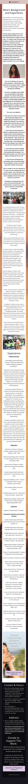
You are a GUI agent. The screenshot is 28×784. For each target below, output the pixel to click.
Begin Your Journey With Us (14, 673)
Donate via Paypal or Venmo (14, 768)
